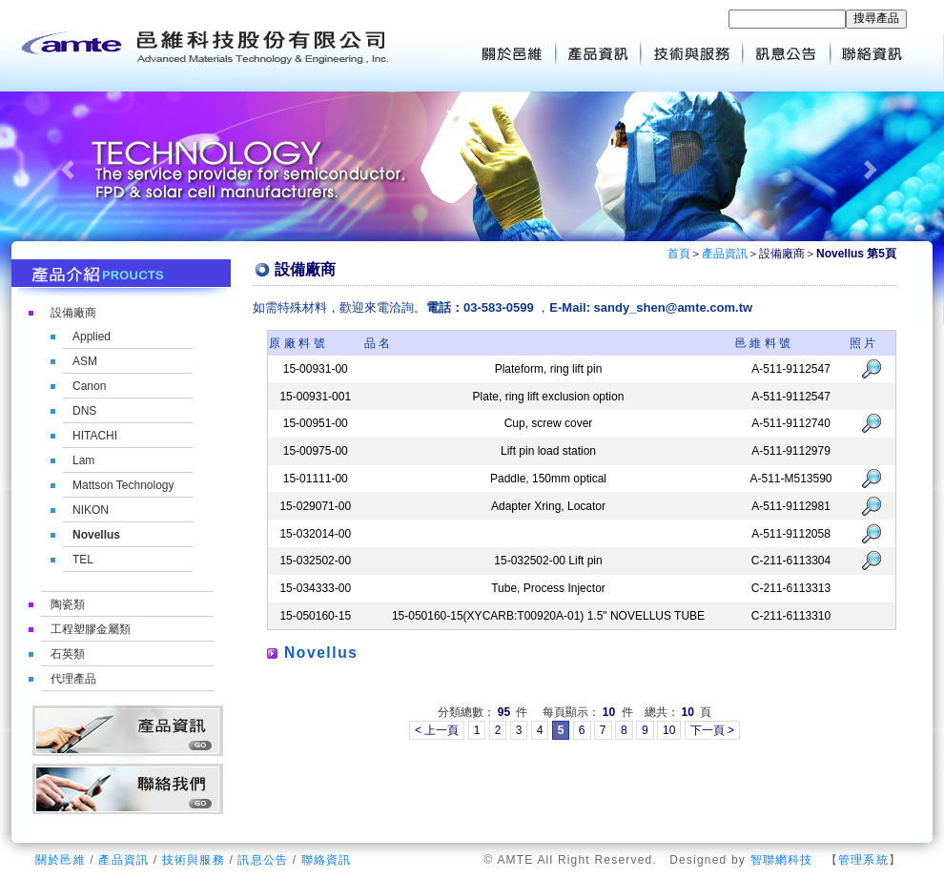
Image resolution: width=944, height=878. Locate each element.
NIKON (90, 510)
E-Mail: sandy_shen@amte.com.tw (650, 307)
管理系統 (863, 860)
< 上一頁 (437, 730)
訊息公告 (262, 860)
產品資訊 (725, 253)
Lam (83, 460)
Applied (91, 336)
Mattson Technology (123, 485)
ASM (84, 361)
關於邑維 (60, 860)
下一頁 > (712, 730)
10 (669, 730)
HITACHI (94, 435)
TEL (82, 559)
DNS (84, 411)
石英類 (68, 654)
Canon (89, 386)
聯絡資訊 (326, 860)
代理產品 (73, 678)
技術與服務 (193, 860)
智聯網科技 (781, 860)
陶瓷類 (68, 604)
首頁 (678, 253)
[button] (71, 170)
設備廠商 (73, 312)
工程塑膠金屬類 (91, 629)
